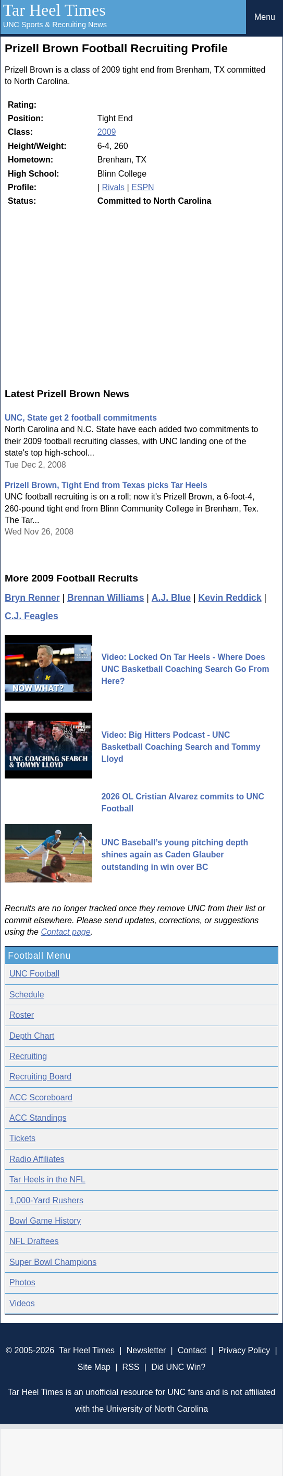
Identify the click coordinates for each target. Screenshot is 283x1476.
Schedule (26, 994)
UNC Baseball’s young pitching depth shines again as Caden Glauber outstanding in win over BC (175, 854)
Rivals (113, 187)
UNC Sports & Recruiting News (55, 24)
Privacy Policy (244, 1350)
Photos (22, 1282)
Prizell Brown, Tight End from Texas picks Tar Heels (106, 485)
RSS (131, 1367)
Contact (192, 1350)
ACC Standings (37, 1117)
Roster (21, 1014)
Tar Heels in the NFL (47, 1179)
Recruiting (28, 1056)
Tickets (22, 1138)
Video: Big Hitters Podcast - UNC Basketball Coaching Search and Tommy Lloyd (181, 747)
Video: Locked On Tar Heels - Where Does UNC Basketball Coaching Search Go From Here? (185, 669)
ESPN (142, 187)
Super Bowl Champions (52, 1262)
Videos (22, 1303)
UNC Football (34, 973)
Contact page (65, 931)
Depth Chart (31, 1035)
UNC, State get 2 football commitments (81, 417)
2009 (106, 131)
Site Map (94, 1367)
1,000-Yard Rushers (46, 1200)
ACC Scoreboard (40, 1097)
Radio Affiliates (37, 1159)
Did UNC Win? (178, 1367)
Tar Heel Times (54, 10)
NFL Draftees (34, 1241)
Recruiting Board (40, 1076)
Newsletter (146, 1350)
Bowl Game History (45, 1220)
